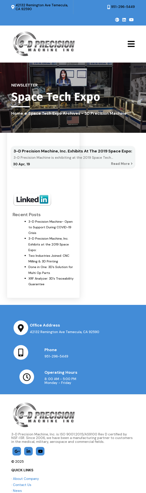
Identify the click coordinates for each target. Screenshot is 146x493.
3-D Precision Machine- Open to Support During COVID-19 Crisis (50, 227)
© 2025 (17, 437)
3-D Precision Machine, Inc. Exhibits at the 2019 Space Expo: (48, 244)
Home (17, 113)
